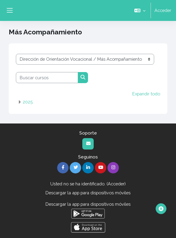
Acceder (162, 10)
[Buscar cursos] (47, 77)
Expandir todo (146, 93)
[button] (140, 10)
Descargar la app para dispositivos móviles (88, 192)
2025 (28, 102)
